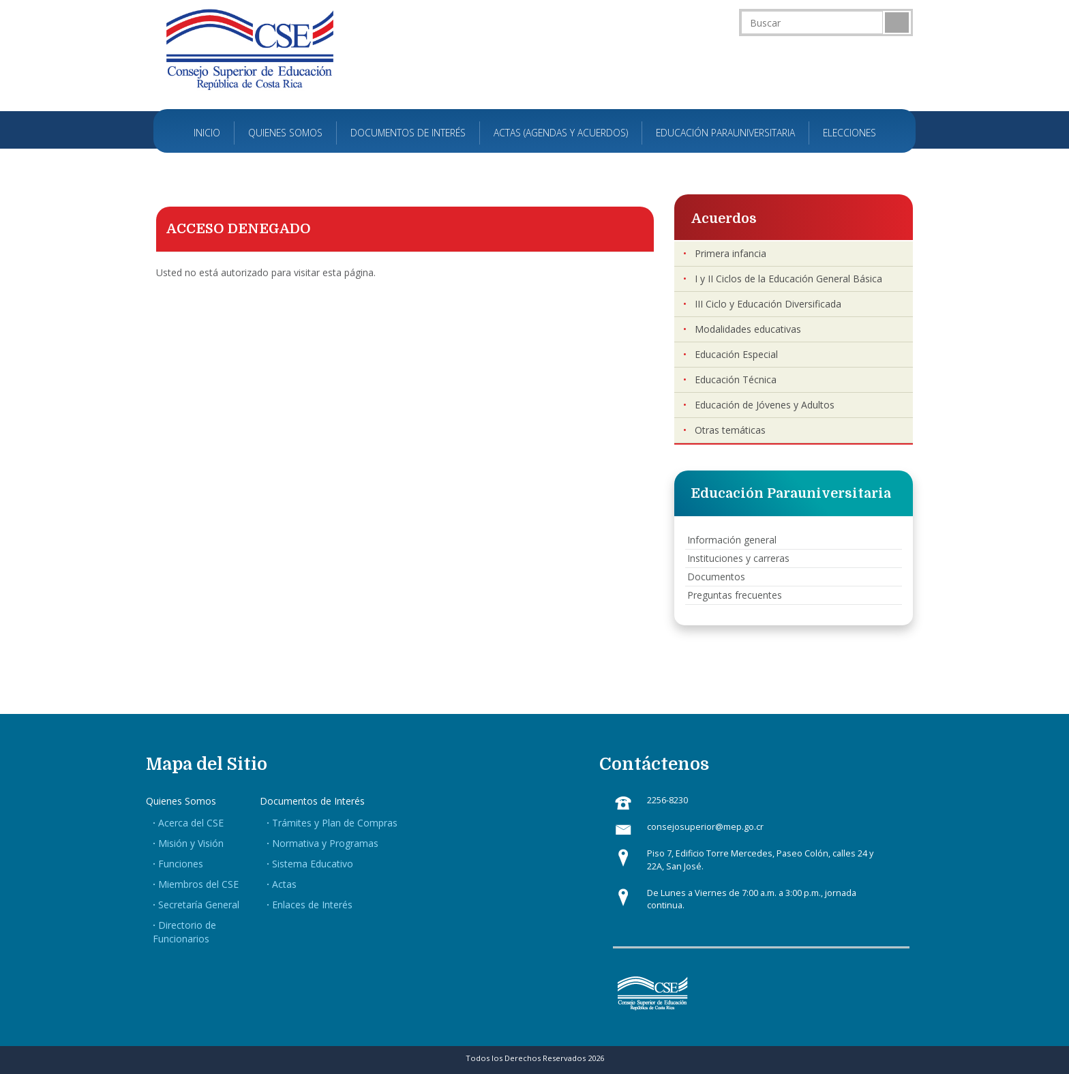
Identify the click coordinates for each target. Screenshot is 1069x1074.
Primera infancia (730, 253)
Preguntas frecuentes (734, 594)
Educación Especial (736, 354)
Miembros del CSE (198, 884)
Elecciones (849, 132)
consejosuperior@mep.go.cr (705, 827)
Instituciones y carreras (738, 558)
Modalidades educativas (748, 329)
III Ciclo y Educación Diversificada (768, 303)
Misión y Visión (191, 843)
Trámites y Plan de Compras (334, 822)
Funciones (180, 863)
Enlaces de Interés (312, 904)
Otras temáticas (730, 429)
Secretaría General (198, 904)
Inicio (207, 132)
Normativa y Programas (325, 843)
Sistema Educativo (312, 863)
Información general (732, 539)
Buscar (897, 22)
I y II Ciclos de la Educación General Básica (788, 278)
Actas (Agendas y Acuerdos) (561, 132)
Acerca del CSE (191, 822)
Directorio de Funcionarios (184, 932)
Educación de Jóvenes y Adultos (764, 404)
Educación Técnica (736, 379)
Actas (284, 884)
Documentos (716, 576)
